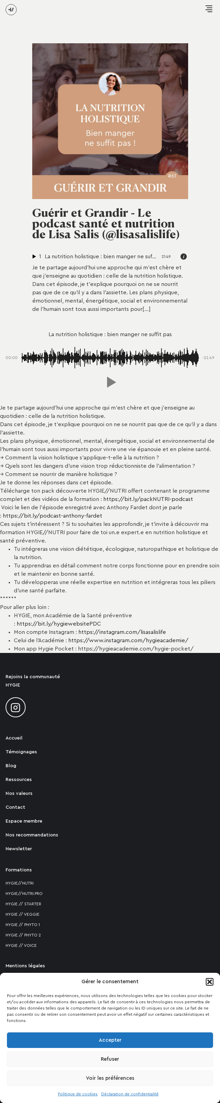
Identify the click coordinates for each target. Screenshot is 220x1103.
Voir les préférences (110, 1078)
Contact (15, 807)
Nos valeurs (19, 793)
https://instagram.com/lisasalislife (122, 632)
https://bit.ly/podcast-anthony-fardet (52, 516)
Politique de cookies (78, 1094)
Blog (11, 765)
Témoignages (21, 752)
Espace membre (24, 821)
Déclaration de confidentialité (130, 1094)
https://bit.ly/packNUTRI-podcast (148, 499)
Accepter (110, 1040)
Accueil (14, 738)
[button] (209, 981)
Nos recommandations (32, 835)
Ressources (19, 779)
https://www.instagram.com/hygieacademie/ (128, 640)
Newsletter (19, 848)
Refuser (110, 1059)
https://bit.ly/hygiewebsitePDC (59, 624)
